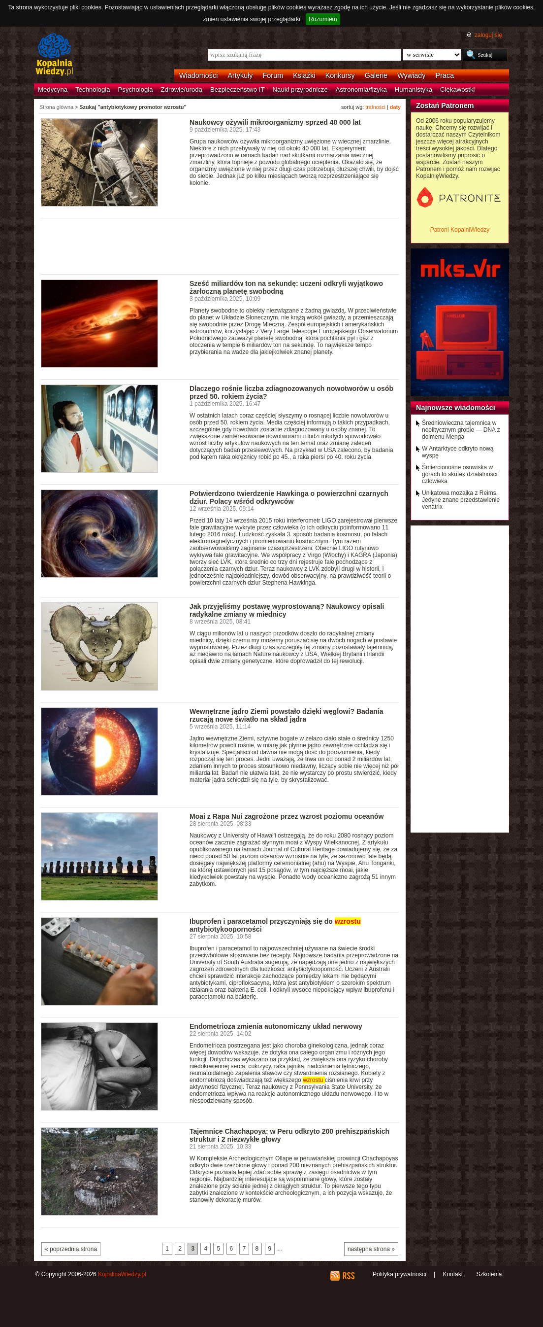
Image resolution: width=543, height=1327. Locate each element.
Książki (304, 75)
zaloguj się (488, 35)
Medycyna (52, 89)
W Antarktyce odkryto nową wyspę (457, 452)
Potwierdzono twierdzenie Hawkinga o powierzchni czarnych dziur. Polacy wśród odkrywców (289, 497)
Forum (273, 75)
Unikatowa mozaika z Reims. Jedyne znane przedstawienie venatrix (461, 499)
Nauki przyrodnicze (300, 89)
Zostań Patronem (445, 105)
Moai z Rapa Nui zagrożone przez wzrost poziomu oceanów (286, 816)
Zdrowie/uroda (181, 89)
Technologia (92, 89)
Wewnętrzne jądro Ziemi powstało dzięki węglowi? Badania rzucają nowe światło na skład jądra (286, 715)
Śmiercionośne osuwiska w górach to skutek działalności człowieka (459, 474)
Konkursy (340, 75)
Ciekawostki (457, 89)
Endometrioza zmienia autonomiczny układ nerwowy (276, 1026)
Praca (445, 75)
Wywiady (411, 75)
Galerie (376, 75)
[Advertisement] (220, 245)
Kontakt (453, 1274)
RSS (348, 1276)
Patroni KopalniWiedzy (460, 229)
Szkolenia (489, 1274)
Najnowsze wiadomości (455, 408)
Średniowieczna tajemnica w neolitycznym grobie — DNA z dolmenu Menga (461, 429)
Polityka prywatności (399, 1274)
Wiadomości (198, 75)
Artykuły (240, 75)
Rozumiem (323, 19)
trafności (375, 107)
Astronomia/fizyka (361, 89)
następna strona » (371, 1249)
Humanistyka (413, 89)
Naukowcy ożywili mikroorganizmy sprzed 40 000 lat (275, 122)
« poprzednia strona (71, 1249)
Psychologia (135, 89)
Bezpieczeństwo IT (237, 89)
